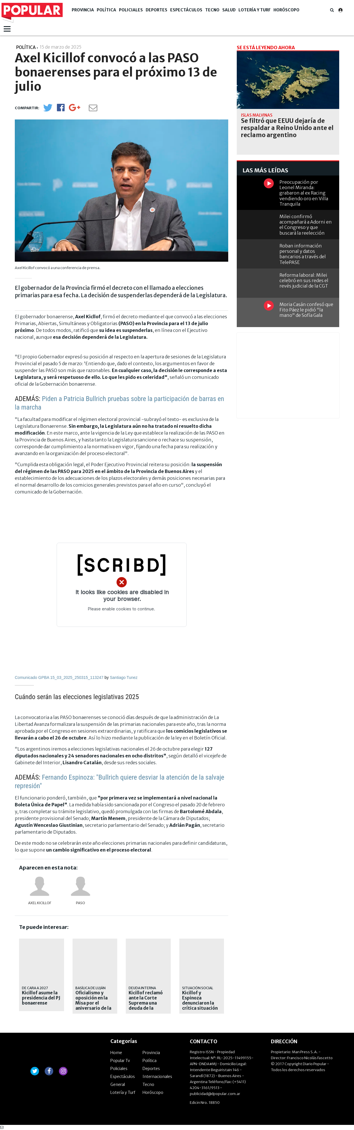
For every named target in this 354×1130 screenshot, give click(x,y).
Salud (229, 10)
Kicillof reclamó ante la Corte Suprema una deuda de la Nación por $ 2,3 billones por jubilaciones (146, 1008)
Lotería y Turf (254, 10)
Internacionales (157, 1076)
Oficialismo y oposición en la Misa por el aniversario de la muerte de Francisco (93, 1005)
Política (106, 10)
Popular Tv (120, 1060)
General (117, 1084)
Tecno (212, 10)
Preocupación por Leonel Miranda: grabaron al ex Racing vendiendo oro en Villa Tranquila (303, 193)
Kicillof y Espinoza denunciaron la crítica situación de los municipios (201, 1003)
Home (116, 1052)
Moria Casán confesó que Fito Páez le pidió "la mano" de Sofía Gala (306, 309)
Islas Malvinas (256, 115)
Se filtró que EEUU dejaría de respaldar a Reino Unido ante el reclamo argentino (287, 128)
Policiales (131, 10)
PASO (80, 903)
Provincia (83, 10)
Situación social (197, 988)
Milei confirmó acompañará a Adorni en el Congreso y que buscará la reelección (305, 225)
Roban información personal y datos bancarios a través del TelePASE (302, 254)
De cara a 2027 (35, 988)
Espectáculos (186, 10)
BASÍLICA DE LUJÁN (90, 988)
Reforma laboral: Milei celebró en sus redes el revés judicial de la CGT (303, 280)
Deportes (156, 10)
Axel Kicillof (39, 903)
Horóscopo (286, 10)
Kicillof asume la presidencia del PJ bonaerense (41, 998)
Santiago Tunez (123, 677)
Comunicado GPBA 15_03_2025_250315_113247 (59, 677)
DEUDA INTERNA (142, 988)
